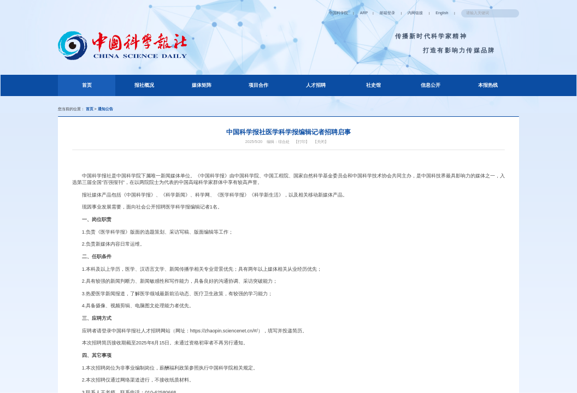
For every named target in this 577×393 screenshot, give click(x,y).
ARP (341, 12)
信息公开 (430, 87)
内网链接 (399, 12)
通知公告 (112, 110)
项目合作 (258, 87)
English (429, 12)
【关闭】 (325, 148)
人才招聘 (316, 87)
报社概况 (144, 87)
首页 (98, 85)
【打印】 (303, 148)
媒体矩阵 (201, 87)
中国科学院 (312, 12)
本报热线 (487, 87)
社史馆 (373, 87)
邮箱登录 (367, 12)
